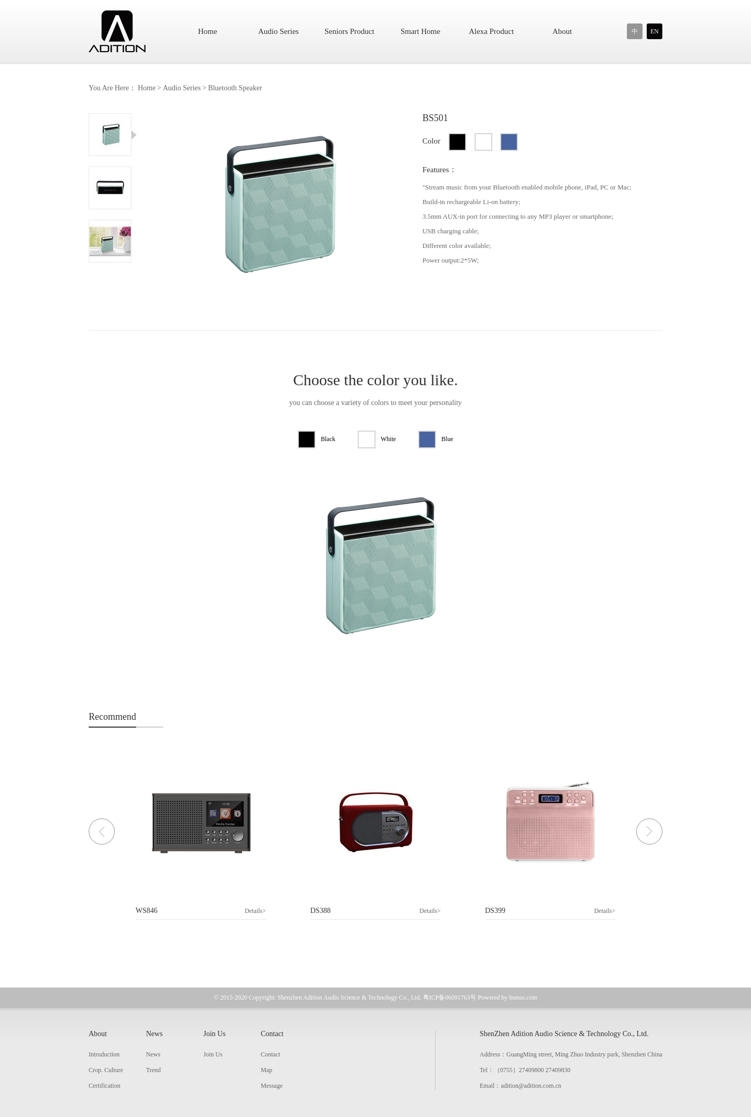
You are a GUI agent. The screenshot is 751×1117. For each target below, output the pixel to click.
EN (654, 31)
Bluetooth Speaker (235, 88)
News (154, 1034)
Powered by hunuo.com (507, 997)
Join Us (214, 1034)
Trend (153, 1070)
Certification (104, 1085)
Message (272, 1085)
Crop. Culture (106, 1070)
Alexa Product (491, 31)
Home (207, 31)
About (562, 31)
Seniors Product (349, 31)
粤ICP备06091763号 (450, 997)
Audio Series (278, 31)
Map (266, 1070)
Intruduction (104, 1054)
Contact (272, 1034)
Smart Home (420, 31)
